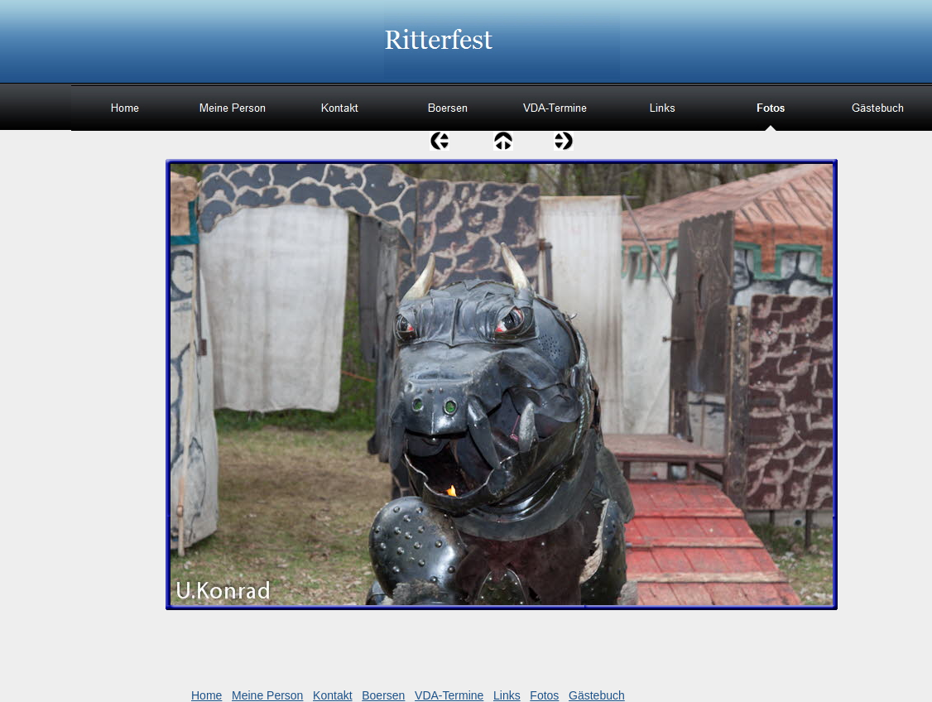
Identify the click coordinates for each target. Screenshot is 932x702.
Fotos (544, 695)
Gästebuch (597, 695)
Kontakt (332, 695)
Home (206, 695)
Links (507, 695)
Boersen (383, 695)
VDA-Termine (449, 695)
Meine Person (267, 695)
